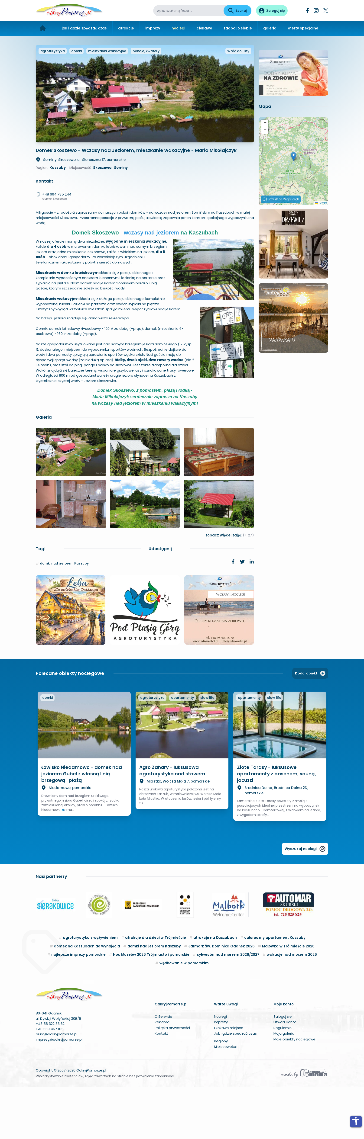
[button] (293, 255)
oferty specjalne (303, 28)
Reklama (162, 1074)
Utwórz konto (284, 1074)
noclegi (178, 28)
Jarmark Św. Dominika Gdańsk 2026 (221, 998)
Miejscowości (225, 1098)
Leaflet (321, 301)
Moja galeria (283, 1085)
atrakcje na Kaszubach (215, 989)
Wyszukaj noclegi (305, 901)
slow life (207, 750)
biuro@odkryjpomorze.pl (56, 1086)
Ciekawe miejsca (228, 1080)
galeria (269, 28)
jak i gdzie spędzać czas (84, 28)
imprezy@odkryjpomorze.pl (59, 1091)
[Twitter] (325, 10)
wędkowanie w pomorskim (184, 1015)
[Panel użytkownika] (272, 10)
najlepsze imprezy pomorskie (78, 1006)
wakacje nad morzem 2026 (292, 1006)
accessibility (356, 1121)
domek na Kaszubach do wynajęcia (87, 998)
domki (76, 103)
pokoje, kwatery (146, 103)
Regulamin (282, 1080)
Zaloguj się (282, 1068)
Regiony (221, 1093)
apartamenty (182, 750)
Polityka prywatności (172, 1080)
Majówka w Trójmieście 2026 (288, 998)
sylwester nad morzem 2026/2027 (228, 1006)
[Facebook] (307, 10)
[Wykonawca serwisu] (304, 1125)
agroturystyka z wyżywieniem (90, 989)
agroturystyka (52, 103)
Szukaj (237, 10)
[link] (233, 614)
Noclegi (220, 1068)
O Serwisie (163, 1068)
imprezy (152, 28)
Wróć (238, 103)
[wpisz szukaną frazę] (188, 10)
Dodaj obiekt (310, 725)
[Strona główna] (43, 28)
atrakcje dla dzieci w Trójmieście (155, 989)
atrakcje (126, 28)
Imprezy (221, 1074)
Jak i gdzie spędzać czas (235, 1085)
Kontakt (161, 1085)
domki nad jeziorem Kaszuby (64, 615)
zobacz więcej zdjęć (229, 587)
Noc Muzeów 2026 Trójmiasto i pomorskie (151, 1006)
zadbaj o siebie (238, 28)
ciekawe (204, 28)
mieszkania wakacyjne (107, 103)
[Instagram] (316, 10)
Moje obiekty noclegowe (294, 1091)
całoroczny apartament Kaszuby (275, 989)
